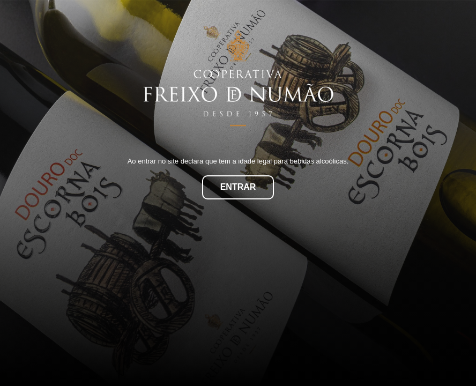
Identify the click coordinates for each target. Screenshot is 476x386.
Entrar (238, 186)
